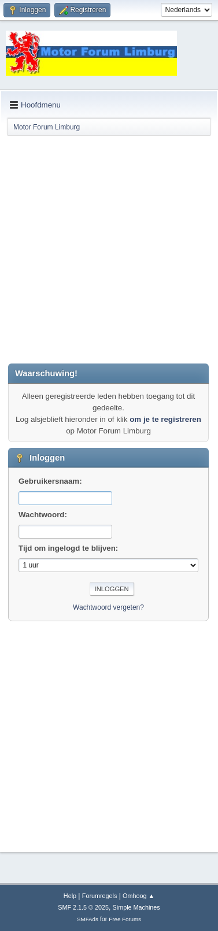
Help (70, 895)
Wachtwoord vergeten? (108, 607)
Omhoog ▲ (138, 895)
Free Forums (125, 919)
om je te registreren (165, 419)
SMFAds (87, 919)
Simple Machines (136, 907)
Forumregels (99, 895)
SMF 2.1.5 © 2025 (83, 907)
